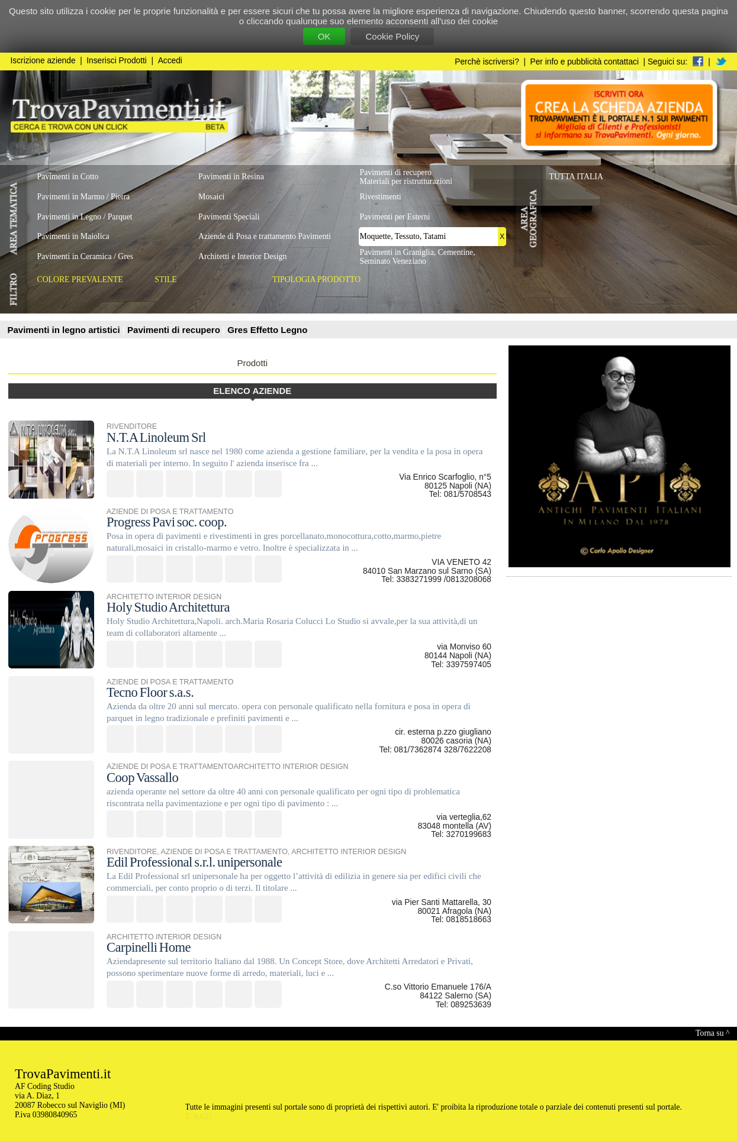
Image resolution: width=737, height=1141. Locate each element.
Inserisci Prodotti (116, 60)
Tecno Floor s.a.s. (150, 692)
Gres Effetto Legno (267, 330)
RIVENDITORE (132, 426)
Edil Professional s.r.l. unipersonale (194, 862)
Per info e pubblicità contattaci (584, 61)
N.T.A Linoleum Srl (156, 437)
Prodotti (252, 363)
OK (324, 36)
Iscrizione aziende (43, 60)
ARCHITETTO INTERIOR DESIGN (164, 597)
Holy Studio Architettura (168, 607)
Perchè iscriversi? (487, 61)
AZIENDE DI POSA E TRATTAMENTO (170, 512)
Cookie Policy (392, 36)
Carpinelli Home (149, 947)
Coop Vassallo (142, 777)
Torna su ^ (712, 1033)
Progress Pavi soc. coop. (167, 522)
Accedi (170, 60)
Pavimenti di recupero (175, 330)
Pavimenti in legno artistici (65, 330)
